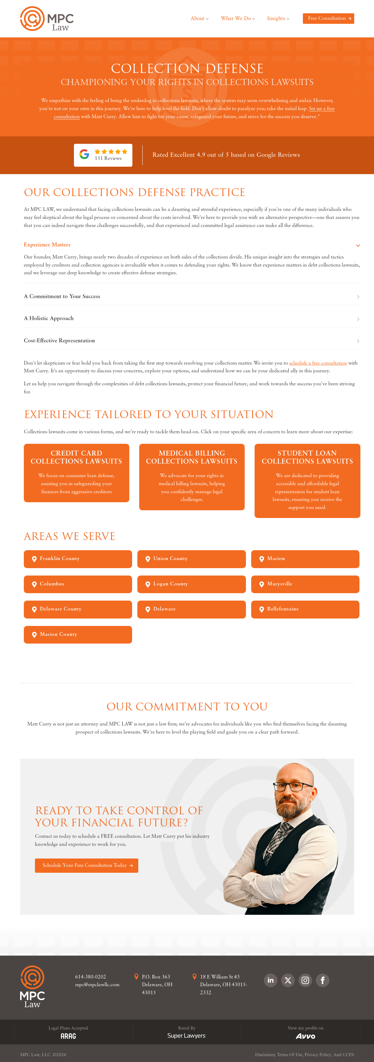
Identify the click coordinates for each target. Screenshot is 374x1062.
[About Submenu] (209, 19)
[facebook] (322, 980)
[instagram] (305, 980)
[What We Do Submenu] (256, 19)
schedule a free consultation (318, 363)
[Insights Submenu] (290, 19)
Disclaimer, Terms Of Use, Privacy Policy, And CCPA (304, 1055)
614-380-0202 (90, 977)
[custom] (288, 980)
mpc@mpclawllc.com (97, 985)
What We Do (236, 18)
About (197, 18)
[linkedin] (270, 980)
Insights (276, 18)
